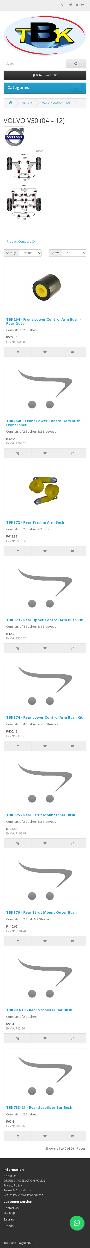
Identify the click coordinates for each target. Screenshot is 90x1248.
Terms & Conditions (17, 1190)
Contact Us (11, 1208)
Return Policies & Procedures (23, 1195)
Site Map (9, 1213)
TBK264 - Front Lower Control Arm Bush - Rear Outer (43, 321)
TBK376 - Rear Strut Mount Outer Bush (41, 912)
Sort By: (11, 253)
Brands (8, 1226)
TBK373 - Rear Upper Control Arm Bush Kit (44, 619)
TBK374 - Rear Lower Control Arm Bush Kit (44, 717)
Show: (55, 253)
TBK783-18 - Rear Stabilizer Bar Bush (39, 1009)
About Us (10, 1176)
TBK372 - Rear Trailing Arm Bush (35, 522)
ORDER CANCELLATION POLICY (24, 1181)
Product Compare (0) (21, 242)
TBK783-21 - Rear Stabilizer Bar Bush (39, 1107)
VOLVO (27, 103)
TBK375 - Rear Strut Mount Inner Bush (40, 814)
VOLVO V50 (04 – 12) (56, 103)
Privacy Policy (13, 1185)
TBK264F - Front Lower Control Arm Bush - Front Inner (44, 422)
